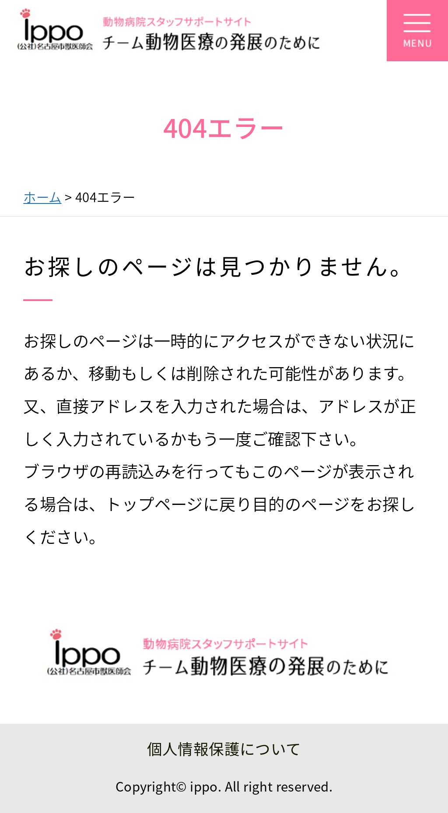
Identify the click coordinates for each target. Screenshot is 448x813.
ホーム (42, 196)
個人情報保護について (224, 748)
